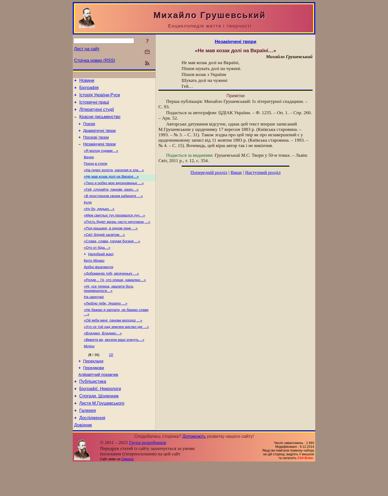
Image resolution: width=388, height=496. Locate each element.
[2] (111, 379)
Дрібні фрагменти (98, 285)
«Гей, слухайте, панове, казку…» (111, 201)
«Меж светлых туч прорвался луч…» (114, 229)
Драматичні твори (99, 137)
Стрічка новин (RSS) (94, 60)
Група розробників (147, 474)
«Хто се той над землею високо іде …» (116, 349)
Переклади (93, 386)
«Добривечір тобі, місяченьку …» (111, 292)
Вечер (89, 166)
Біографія (89, 89)
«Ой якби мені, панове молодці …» (113, 342)
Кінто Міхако (94, 278)
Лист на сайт (87, 49)
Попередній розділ (208, 172)
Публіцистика (92, 409)
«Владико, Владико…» (103, 356)
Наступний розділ (262, 172)
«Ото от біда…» (97, 264)
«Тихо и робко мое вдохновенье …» (114, 194)
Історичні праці (94, 105)
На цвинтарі (94, 317)
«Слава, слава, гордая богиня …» (112, 257)
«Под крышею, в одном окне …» (111, 243)
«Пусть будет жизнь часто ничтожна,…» (117, 236)
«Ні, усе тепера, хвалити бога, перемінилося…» (109, 308)
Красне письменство (99, 121)
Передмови (93, 394)
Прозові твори (96, 144)
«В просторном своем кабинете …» (113, 208)
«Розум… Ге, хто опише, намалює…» (115, 299)
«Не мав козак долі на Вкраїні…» (111, 187)
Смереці (127, 491)
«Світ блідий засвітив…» (104, 250)
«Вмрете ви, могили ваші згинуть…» (114, 363)
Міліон (89, 370)
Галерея (87, 441)
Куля (88, 215)
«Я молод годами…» (101, 159)
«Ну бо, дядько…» (99, 222)
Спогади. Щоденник (99, 425)
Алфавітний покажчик (98, 401)
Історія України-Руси (99, 97)
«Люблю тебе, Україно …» (105, 324)
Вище (236, 172)
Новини (86, 81)
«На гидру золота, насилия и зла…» (114, 180)
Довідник (83, 457)
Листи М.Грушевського (101, 433)
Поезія (89, 129)
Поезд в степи (95, 173)
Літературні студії (96, 113)
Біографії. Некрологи (100, 417)
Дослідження (92, 449)
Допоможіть (194, 468)
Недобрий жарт (101, 271)
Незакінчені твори (99, 152)
